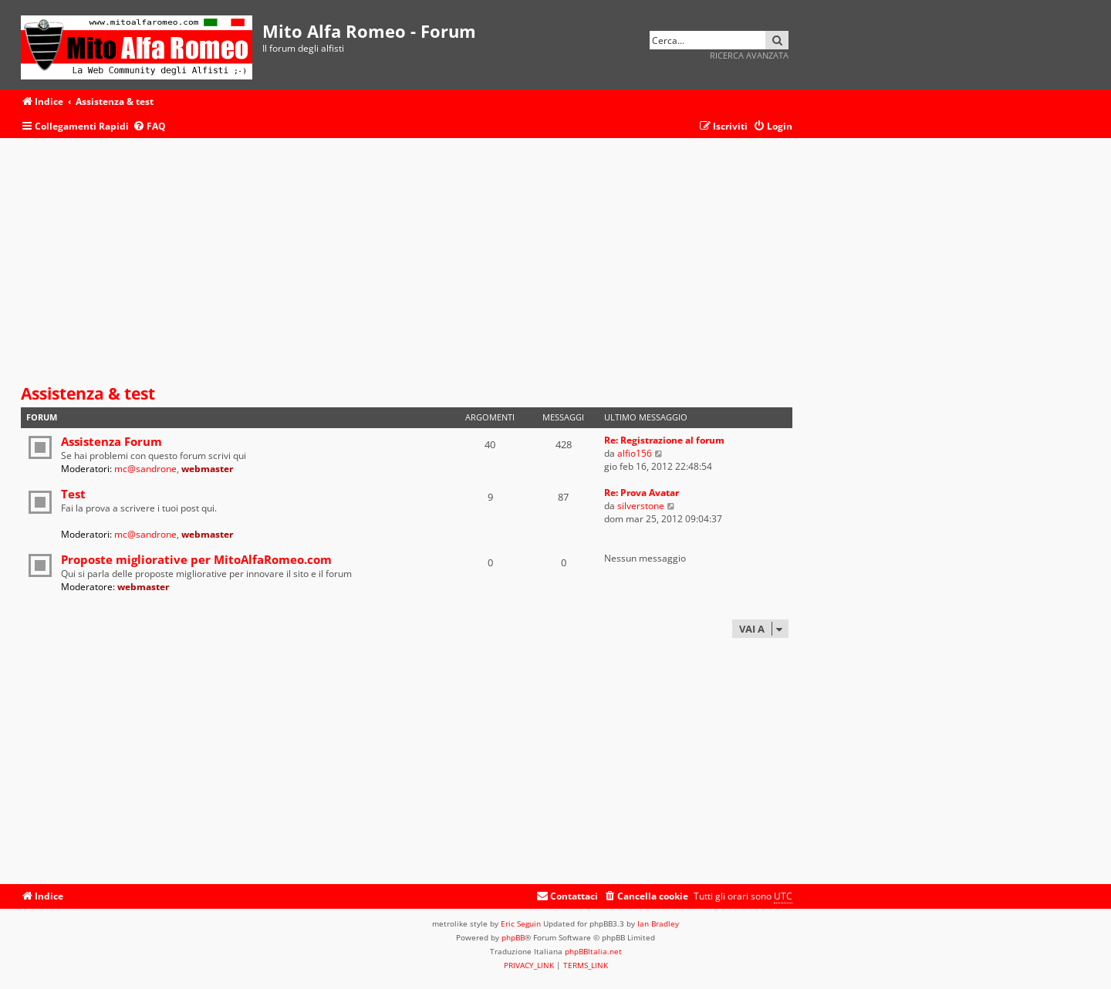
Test (73, 493)
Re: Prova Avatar (641, 492)
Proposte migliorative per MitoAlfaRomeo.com (196, 559)
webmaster (207, 468)
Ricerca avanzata (749, 55)
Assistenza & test (88, 393)
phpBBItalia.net (593, 951)
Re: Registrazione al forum (664, 440)
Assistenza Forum (111, 441)
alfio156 (634, 453)
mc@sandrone (145, 468)
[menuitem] (149, 126)
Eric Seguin (521, 923)
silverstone (640, 505)
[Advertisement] (406, 262)
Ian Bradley (658, 923)
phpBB (513, 937)
